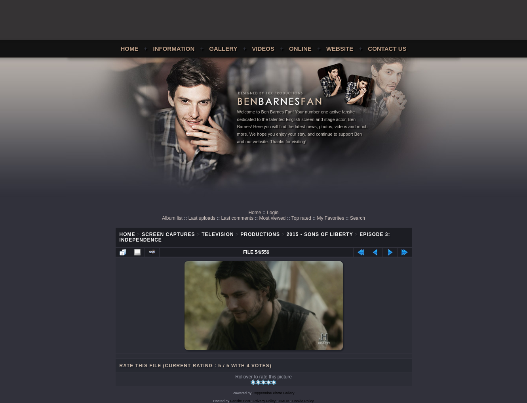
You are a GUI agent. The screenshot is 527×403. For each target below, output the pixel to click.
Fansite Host (240, 401)
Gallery (223, 48)
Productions (260, 234)
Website (339, 48)
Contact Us (387, 48)
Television (218, 234)
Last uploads (201, 218)
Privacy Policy (264, 401)
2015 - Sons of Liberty (320, 234)
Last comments (237, 218)
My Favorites (330, 218)
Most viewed (272, 218)
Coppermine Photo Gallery (273, 393)
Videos (263, 48)
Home (129, 48)
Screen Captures (168, 234)
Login (272, 212)
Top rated (301, 218)
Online (300, 48)
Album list (172, 218)
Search (357, 218)
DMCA (284, 401)
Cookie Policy (303, 401)
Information (174, 48)
